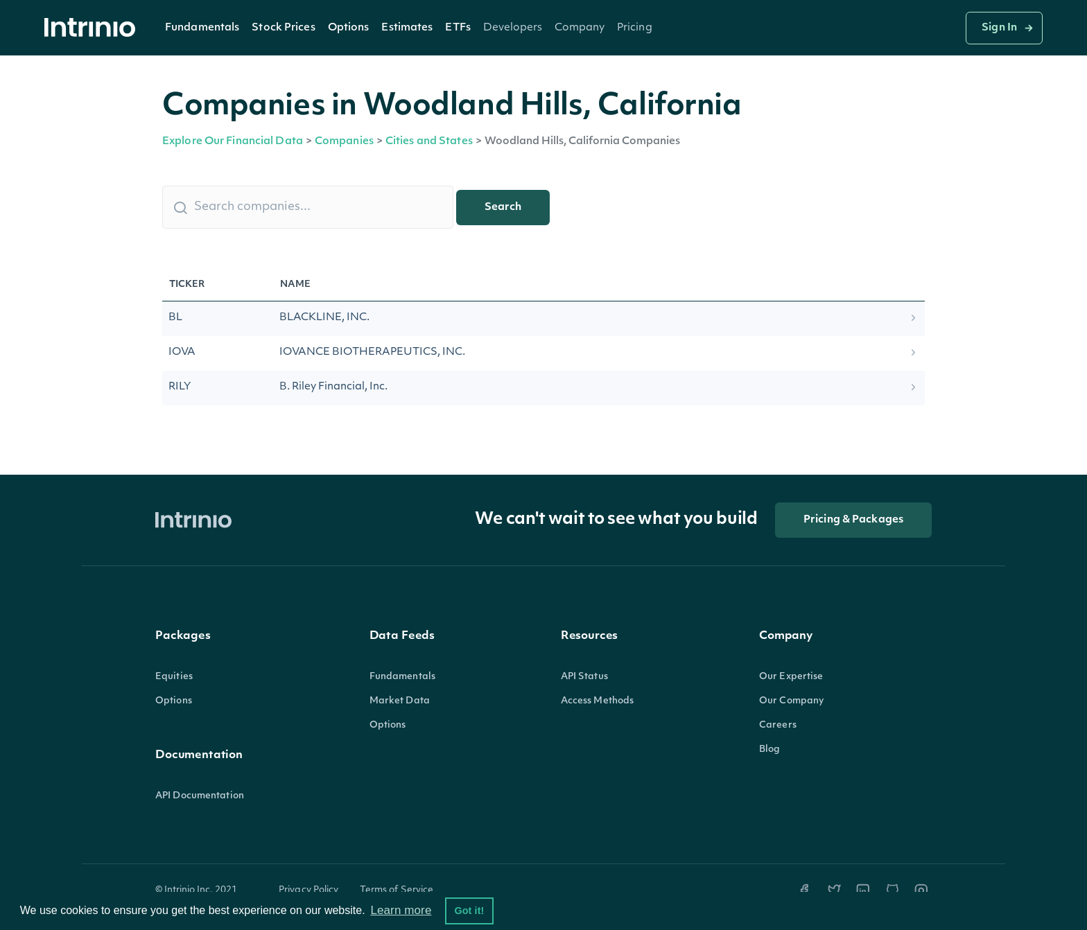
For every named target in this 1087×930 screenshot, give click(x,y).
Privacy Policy (309, 890)
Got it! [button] (469, 910)
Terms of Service (397, 890)
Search (503, 207)
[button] (202, 27)
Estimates (407, 28)
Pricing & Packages (853, 520)
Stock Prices (283, 28)
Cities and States (429, 142)
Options (348, 28)
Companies (344, 142)
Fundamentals (202, 28)
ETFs (457, 28)
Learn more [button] (400, 910)
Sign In (999, 28)
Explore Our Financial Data (232, 142)
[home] (93, 28)
